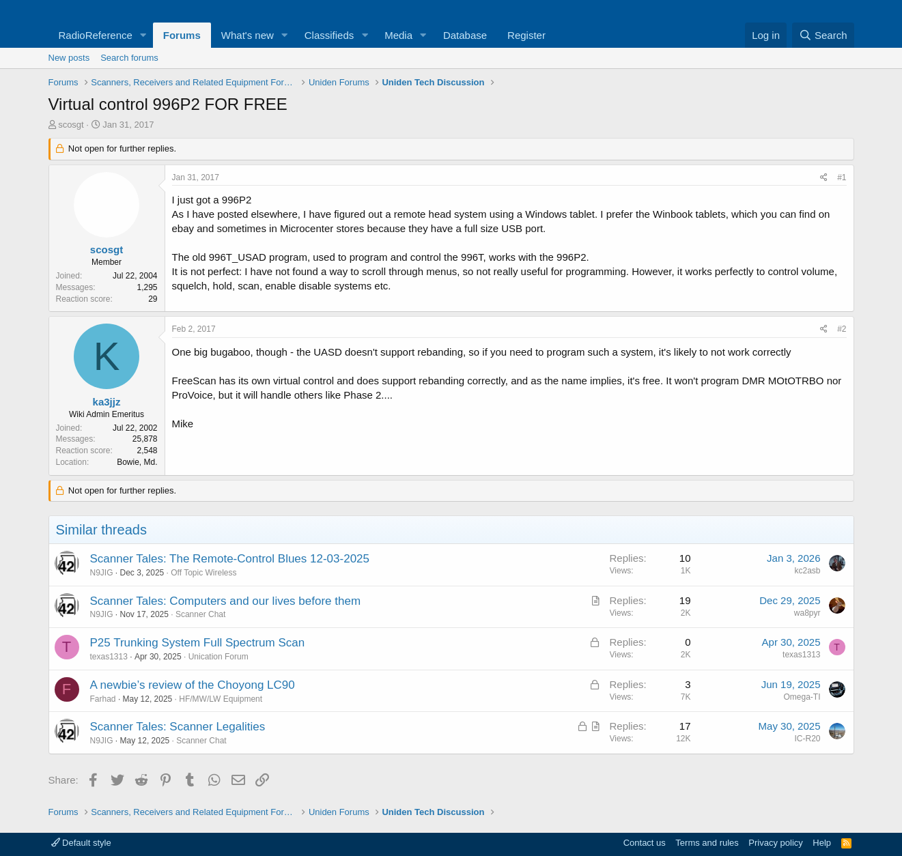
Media (398, 35)
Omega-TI (801, 697)
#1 (841, 177)
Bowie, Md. (137, 462)
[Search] (823, 35)
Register (526, 35)
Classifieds (329, 35)
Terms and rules (706, 843)
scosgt (71, 124)
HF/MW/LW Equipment (220, 699)
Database (465, 35)
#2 (841, 329)
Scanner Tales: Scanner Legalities (178, 726)
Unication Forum (218, 656)
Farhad (103, 699)
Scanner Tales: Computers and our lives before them (225, 601)
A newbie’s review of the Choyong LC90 (192, 685)
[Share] (823, 178)
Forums (182, 35)
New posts (69, 58)
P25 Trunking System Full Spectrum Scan (197, 642)
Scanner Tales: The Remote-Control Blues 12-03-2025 (230, 558)
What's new (247, 35)
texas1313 (109, 656)
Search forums (129, 58)
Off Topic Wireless (203, 572)
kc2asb (807, 570)
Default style (81, 843)
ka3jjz (107, 402)
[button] (143, 35)
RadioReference (95, 35)
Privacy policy (775, 843)
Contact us (644, 843)
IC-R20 (807, 738)
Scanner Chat (200, 614)
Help (822, 843)
